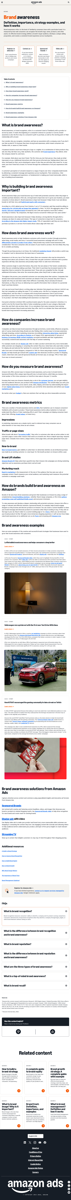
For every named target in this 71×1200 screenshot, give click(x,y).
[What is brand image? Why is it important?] (11, 1112)
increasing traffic (24, 434)
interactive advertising (50, 333)
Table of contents (9, 79)
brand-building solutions (21, 497)
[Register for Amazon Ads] (23, 888)
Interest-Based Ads (35, 1160)
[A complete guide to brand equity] (35, 1077)
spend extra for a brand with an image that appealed (20, 208)
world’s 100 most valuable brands (13, 210)
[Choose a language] (35, 1136)
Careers (35, 1172)
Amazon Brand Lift (8, 461)
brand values (20, 414)
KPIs (38, 408)
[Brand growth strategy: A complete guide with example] (60, 1077)
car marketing (35, 633)
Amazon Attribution (40, 382)
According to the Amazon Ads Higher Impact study (19, 221)
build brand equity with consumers (33, 202)
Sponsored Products (16, 554)
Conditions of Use (35, 1152)
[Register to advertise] (11, 49)
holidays (61, 554)
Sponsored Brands (11, 805)
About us (35, 1148)
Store (48, 512)
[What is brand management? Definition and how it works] (60, 1112)
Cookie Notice (35, 1164)
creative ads (33, 352)
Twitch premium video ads (45, 719)
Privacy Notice (35, 1156)
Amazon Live (56, 516)
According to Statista (24, 335)
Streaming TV (9, 834)
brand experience (49, 152)
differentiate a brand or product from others (17, 242)
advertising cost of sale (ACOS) (28, 565)
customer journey (47, 380)
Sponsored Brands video (25, 558)
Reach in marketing (8, 472)
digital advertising (13, 387)
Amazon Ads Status (35, 1168)
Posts (37, 516)
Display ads (8, 819)
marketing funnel (45, 251)
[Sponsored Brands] (44, 49)
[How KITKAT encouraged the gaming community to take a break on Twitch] (9, 706)
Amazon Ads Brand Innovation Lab (30, 635)
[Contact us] (27, 48)
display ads (24, 344)
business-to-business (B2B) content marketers (17, 337)
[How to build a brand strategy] (11, 1077)
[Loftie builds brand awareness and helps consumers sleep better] (9, 546)
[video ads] (60, 48)
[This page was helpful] (52, 1032)
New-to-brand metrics (9, 450)
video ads (25, 559)
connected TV (25, 723)
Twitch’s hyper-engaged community (23, 721)
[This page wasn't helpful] (18, 1032)
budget (18, 393)
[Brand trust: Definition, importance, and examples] (35, 1112)
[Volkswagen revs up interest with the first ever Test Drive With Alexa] (9, 629)
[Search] (68, 2)
